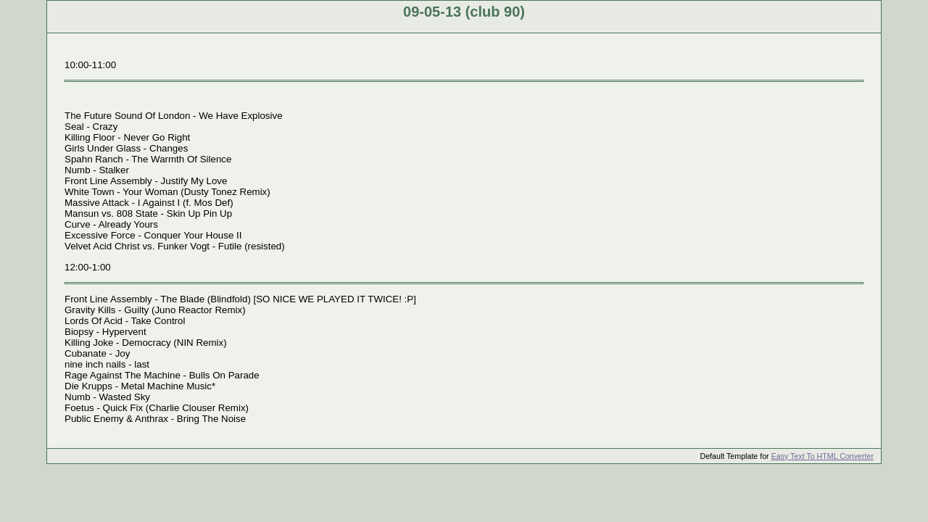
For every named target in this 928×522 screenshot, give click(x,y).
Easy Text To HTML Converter (822, 456)
